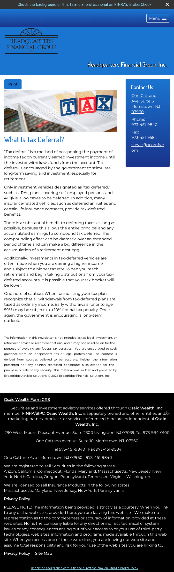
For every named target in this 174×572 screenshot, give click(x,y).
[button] (157, 18)
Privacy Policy (17, 499)
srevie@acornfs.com (147, 147)
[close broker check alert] (167, 4)
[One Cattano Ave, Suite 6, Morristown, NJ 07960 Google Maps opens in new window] (147, 104)
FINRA (28, 413)
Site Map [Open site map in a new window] (43, 553)
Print (13, 84)
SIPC (40, 413)
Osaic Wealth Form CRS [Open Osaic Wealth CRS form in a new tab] (27, 399)
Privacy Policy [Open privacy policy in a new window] (17, 553)
